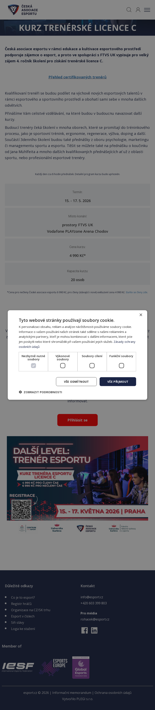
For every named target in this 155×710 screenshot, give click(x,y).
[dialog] (77, 355)
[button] (40, 392)
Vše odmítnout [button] (76, 381)
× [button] (140, 314)
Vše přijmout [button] (118, 381)
